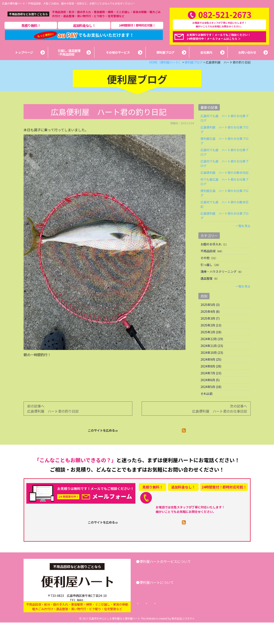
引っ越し (207, 272)
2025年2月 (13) (211, 332)
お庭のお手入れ (211, 251)
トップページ (148, 611)
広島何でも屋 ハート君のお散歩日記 (225, 211)
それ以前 (207, 401)
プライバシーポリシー (181, 611)
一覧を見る (242, 233)
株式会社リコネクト (183, 626)
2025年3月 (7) (210, 326)
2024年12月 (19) (212, 346)
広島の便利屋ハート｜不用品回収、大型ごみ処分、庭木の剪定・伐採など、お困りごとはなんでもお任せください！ (68, 3)
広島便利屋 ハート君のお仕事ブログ (225, 137)
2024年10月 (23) (212, 360)
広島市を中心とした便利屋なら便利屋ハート (114, 626)
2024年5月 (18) (211, 394)
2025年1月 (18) (211, 339)
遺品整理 (207, 286)
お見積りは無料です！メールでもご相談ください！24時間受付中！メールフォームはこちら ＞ (219, 40)
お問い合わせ (229, 576)
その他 (205, 265)
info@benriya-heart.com (94, 603)
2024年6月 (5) (210, 387)
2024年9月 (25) (211, 367)
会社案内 (149, 597)
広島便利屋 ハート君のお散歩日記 (225, 180)
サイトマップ (214, 611)
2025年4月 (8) (210, 319)
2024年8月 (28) (211, 374)
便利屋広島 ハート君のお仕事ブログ (225, 148)
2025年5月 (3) (210, 312)
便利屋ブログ (172, 597)
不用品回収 (208, 258)
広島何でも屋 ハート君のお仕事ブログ (225, 125)
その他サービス (200, 576)
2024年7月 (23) (211, 380)
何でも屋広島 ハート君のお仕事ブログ (225, 189)
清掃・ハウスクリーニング (219, 279)
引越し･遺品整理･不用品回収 (162, 576)
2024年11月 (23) (212, 353)
